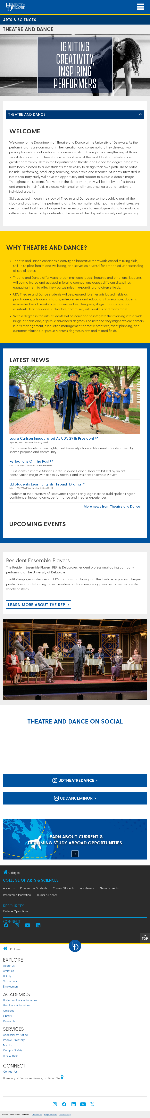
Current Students (63, 888)
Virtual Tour (10, 981)
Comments (37, 1115)
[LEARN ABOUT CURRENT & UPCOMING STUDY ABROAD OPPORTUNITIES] (75, 839)
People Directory (14, 1040)
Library (7, 1015)
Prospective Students (33, 888)
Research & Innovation (17, 895)
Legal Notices (50, 1115)
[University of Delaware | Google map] (62, 1078)
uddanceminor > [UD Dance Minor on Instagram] (75, 798)
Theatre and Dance (26, 114)
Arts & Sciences (19, 19)
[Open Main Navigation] (140, 7)
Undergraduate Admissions (20, 1000)
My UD (7, 1045)
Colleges (8, 1010)
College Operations (15, 911)
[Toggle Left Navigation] (140, 114)
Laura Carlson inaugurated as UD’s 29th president (51, 438)
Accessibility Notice (15, 1034)
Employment (11, 986)
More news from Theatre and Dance (112, 506)
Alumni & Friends (46, 895)
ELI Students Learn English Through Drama (45, 484)
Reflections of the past (29, 461)
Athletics (8, 970)
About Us (9, 888)
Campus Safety (13, 1050)
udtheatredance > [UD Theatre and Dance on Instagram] (75, 780)
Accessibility (64, 1115)
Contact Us (10, 1071)
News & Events (109, 888)
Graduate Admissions (16, 1005)
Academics (87, 888)
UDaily (7, 976)
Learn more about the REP (36, 604)
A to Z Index (10, 1055)
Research (9, 1021)
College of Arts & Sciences (31, 880)
